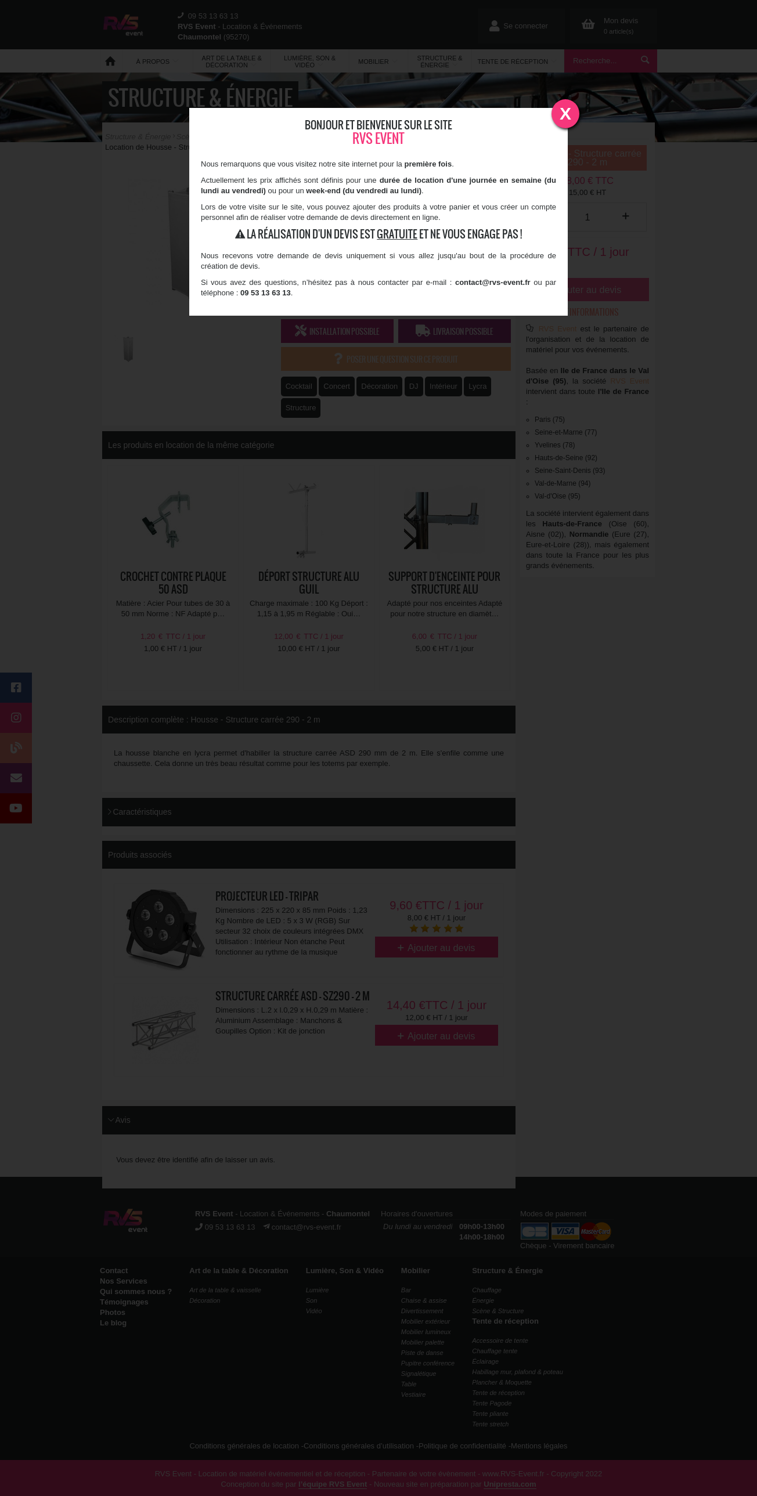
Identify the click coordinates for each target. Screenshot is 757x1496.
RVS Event (378, 138)
